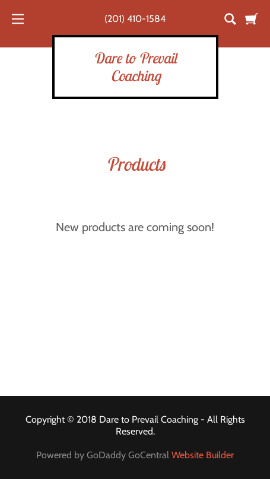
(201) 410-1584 (135, 18)
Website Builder (202, 455)
